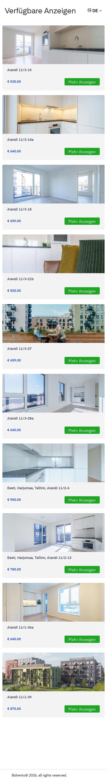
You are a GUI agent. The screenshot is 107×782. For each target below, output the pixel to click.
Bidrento (18, 775)
